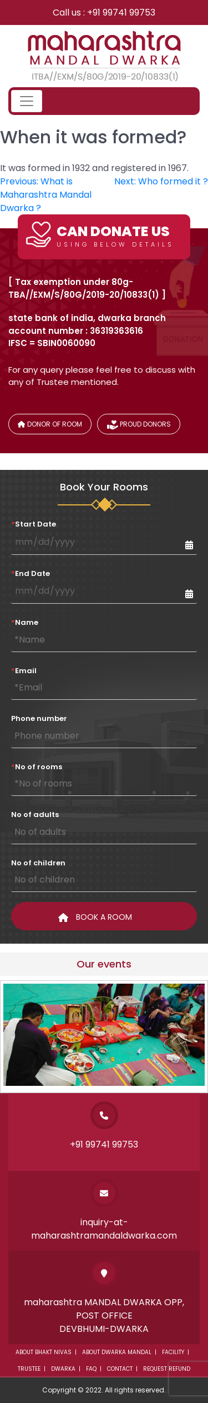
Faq (91, 1369)
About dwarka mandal (116, 1352)
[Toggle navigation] (26, 101)
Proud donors (139, 426)
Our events (104, 964)
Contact (120, 1369)
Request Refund (166, 1369)
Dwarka (63, 1369)
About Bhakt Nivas (44, 1352)
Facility (173, 1352)
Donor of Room (50, 424)
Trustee (29, 1369)
